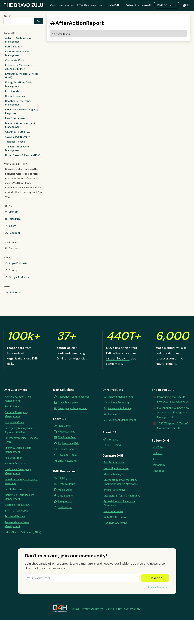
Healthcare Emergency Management (18, 102)
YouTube (14, 248)
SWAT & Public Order (17, 136)
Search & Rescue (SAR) (18, 131)
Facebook (14, 232)
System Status (66, 484)
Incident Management (120, 396)
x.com (12, 225)
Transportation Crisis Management (17, 148)
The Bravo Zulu (67, 437)
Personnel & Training (120, 408)
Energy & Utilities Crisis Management (18, 84)
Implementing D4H (68, 443)
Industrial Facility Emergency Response (21, 111)
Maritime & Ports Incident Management (20, 125)
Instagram (15, 218)
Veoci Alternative (113, 511)
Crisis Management (69, 402)
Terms (75, 608)
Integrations (65, 501)
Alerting (112, 414)
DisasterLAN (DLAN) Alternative (122, 495)
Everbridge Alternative (116, 468)
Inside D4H (113, 5)
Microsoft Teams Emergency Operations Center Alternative (121, 482)
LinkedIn (13, 211)
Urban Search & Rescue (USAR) (23, 155)
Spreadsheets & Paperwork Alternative (119, 503)
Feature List (65, 507)
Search (7, 15)
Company (113, 439)
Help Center (65, 425)
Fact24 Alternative (114, 462)
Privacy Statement (158, 587)
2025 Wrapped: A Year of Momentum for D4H (172, 426)
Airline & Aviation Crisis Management (18, 39)
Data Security (65, 495)
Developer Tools (67, 454)
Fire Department (14, 91)
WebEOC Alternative (115, 517)
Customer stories (61, 5)
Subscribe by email (138, 5)
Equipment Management (122, 420)
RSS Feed (15, 292)
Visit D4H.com (166, 5)
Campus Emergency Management (17, 53)
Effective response (89, 5)
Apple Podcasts (18, 263)
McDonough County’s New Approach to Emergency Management (173, 412)
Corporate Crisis (14, 60)
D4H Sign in (64, 478)
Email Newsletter (67, 460)
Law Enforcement (15, 118)
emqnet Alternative (114, 489)
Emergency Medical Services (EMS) (21, 75)
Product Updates (67, 449)
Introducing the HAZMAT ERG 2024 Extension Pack (172, 399)
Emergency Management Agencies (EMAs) (19, 66)
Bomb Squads (13, 46)
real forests (163, 353)
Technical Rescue (15, 141)
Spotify (13, 270)
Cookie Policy (114, 608)
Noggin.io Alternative (115, 523)
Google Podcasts (19, 277)
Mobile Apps (65, 489)
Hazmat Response (15, 96)
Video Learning (66, 431)
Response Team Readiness (74, 396)
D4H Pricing (114, 445)
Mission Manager (113, 474)
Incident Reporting (118, 402)
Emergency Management (72, 408)
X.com (156, 459)
